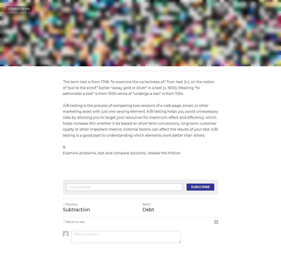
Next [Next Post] (147, 204)
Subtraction (76, 209)
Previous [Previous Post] (70, 204)
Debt (148, 209)
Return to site (19, 9)
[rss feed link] (216, 222)
